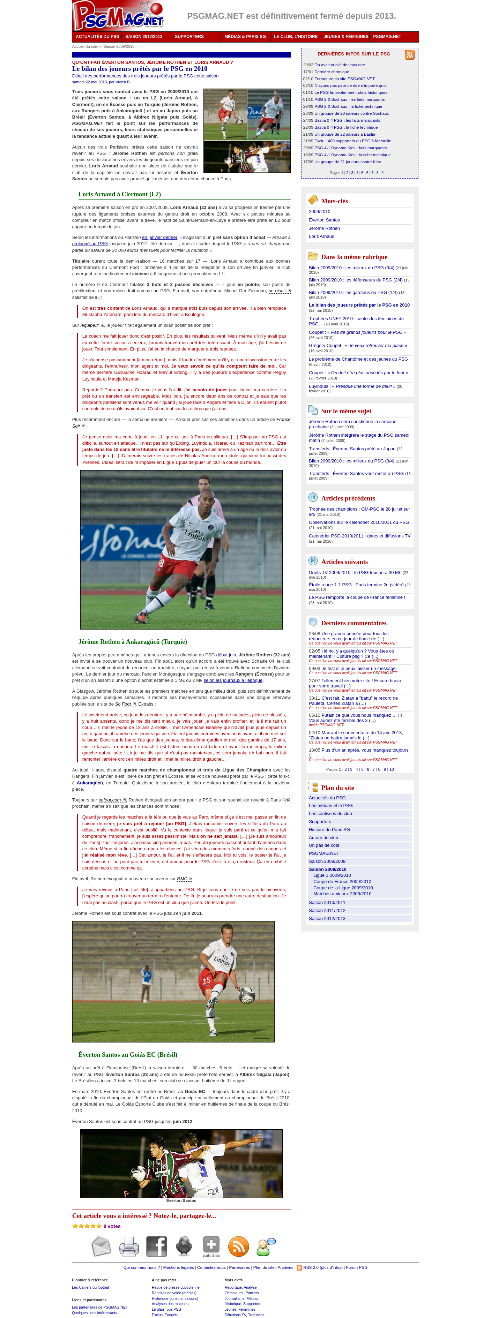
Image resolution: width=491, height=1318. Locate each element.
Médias (252, 1298)
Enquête (171, 1315)
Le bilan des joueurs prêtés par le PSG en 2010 (359, 305)
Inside (326, 725)
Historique (233, 1304)
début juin (226, 654)
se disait (277, 290)
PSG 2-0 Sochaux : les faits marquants (349, 99)
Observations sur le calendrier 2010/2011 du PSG (359, 522)
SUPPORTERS (189, 36)
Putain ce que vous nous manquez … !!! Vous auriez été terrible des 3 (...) (355, 718)
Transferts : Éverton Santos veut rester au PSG (357, 473)
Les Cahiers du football (91, 1287)
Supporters (320, 821)
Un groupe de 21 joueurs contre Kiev (347, 161)
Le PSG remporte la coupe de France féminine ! (357, 597)
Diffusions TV (235, 1315)
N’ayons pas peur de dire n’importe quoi (350, 85)
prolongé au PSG (90, 243)
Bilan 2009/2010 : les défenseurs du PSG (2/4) (356, 280)
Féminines (247, 1309)
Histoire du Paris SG (329, 829)
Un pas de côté (324, 845)
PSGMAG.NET (387, 36)
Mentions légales (178, 1267)
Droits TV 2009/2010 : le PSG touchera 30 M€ (356, 572)
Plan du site (264, 1267)
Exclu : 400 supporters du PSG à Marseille (352, 140)
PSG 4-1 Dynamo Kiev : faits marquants (350, 147)
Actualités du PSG (327, 797)
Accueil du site (84, 46)
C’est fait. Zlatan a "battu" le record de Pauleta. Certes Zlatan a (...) (353, 700)
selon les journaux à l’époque (233, 680)
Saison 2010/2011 (327, 902)
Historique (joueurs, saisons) (175, 1298)
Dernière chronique (331, 71)
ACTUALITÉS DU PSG (97, 36)
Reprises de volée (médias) (174, 1293)
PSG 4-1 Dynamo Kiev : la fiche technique (352, 154)
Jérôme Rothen (324, 228)
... (388, 173)
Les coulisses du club (330, 813)
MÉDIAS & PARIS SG (245, 36)
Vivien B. (123, 82)
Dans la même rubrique (354, 257)
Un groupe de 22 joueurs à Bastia (344, 134)
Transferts (256, 1315)
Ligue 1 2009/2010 (332, 875)
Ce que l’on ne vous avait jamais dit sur (353, 643)
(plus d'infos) (331, 1267)
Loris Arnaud (321, 236)
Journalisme (235, 1298)
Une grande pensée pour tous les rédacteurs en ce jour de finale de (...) (348, 636)
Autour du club (323, 837)
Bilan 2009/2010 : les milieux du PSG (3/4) (352, 267)
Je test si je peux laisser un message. (359, 668)
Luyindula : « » (353, 386)
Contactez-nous (211, 1267)
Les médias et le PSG (331, 805)
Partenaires (239, 1267)
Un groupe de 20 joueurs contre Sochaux (351, 113)
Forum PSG (357, 1267)
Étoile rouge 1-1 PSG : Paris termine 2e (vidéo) (357, 584)
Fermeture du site (344, 78)
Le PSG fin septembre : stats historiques (350, 92)
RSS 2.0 (308, 1267)
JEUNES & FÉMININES (346, 36)
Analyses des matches (170, 1304)
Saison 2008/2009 (327, 861)
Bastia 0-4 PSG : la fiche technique (346, 127)
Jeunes (231, 1309)
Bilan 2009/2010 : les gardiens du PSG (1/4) (354, 292)
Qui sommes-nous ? (142, 1267)
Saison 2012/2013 (327, 918)
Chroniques (234, 1293)
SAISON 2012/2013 (143, 36)
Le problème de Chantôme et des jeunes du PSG (358, 359)
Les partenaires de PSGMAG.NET (100, 1307)
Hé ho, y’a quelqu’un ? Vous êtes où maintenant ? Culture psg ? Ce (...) (351, 653)
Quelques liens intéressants (94, 1313)
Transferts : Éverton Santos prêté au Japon (353, 448)
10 (391, 769)
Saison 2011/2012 (327, 910)
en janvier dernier (159, 237)
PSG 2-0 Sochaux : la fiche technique (348, 106)
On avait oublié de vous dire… (341, 64)
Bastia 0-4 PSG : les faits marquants (347, 120)
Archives (285, 1267)
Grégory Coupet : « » (358, 345)
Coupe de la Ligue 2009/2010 (343, 887)
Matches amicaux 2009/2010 (342, 893)
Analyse (250, 1287)
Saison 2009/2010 (118, 46)
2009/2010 (319, 211)
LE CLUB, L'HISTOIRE (296, 36)
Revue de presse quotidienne (176, 1287)
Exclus (157, 1315)
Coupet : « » (357, 332)
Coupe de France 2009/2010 (342, 881)
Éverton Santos (324, 220)
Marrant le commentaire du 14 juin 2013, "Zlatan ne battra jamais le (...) (356, 735)
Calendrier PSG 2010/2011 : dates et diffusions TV (359, 536)
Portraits (252, 1293)
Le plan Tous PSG (166, 1309)
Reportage (233, 1287)
